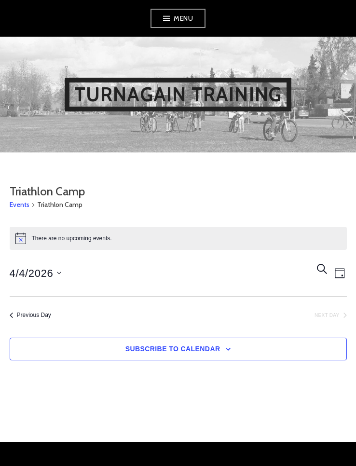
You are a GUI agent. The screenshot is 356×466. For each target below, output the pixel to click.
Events (19, 204)
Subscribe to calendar (172, 349)
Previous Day (30, 315)
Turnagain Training (178, 94)
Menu (183, 18)
